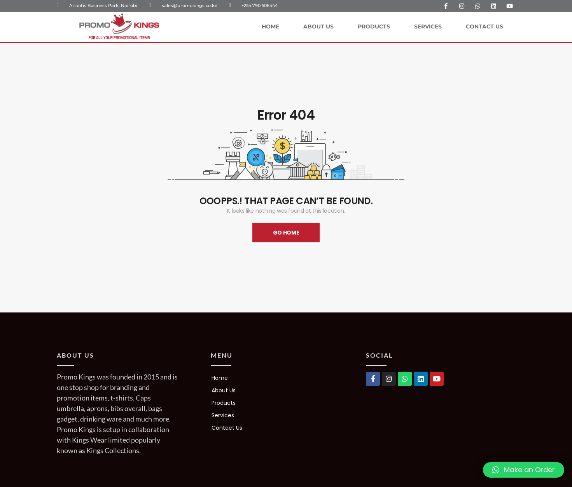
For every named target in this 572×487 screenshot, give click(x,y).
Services (428, 26)
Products (374, 26)
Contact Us (484, 26)
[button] (523, 470)
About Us (318, 26)
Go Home (286, 232)
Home (270, 26)
